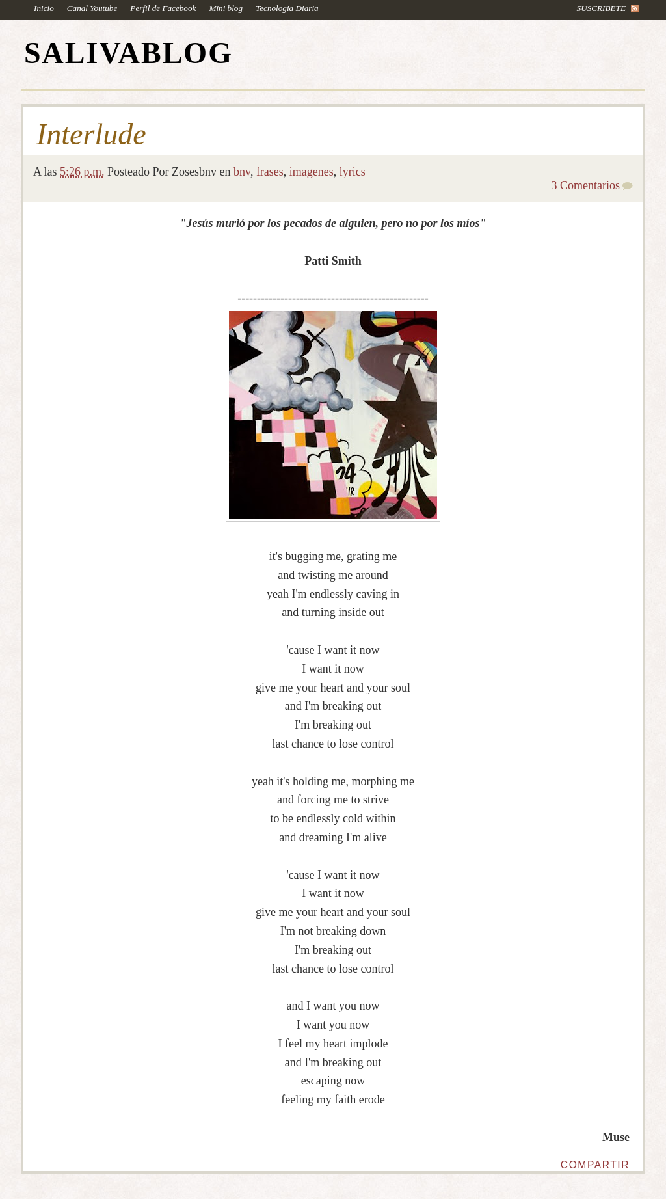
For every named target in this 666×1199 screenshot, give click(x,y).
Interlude (91, 135)
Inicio (44, 8)
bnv (241, 171)
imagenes (311, 171)
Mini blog (226, 8)
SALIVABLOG (128, 53)
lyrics (353, 171)
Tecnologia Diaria (287, 8)
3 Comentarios (586, 185)
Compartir (595, 1164)
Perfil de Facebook (163, 8)
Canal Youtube (92, 8)
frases (270, 171)
